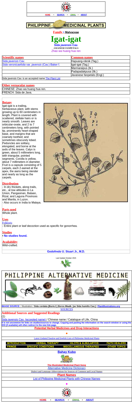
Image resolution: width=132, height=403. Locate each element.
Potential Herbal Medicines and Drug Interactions (67, 328)
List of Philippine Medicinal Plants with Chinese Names (66, 378)
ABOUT (84, 15)
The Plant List (53, 78)
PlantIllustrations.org (109, 306)
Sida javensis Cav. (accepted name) (24, 319)
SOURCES (66, 309)
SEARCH (61, 15)
